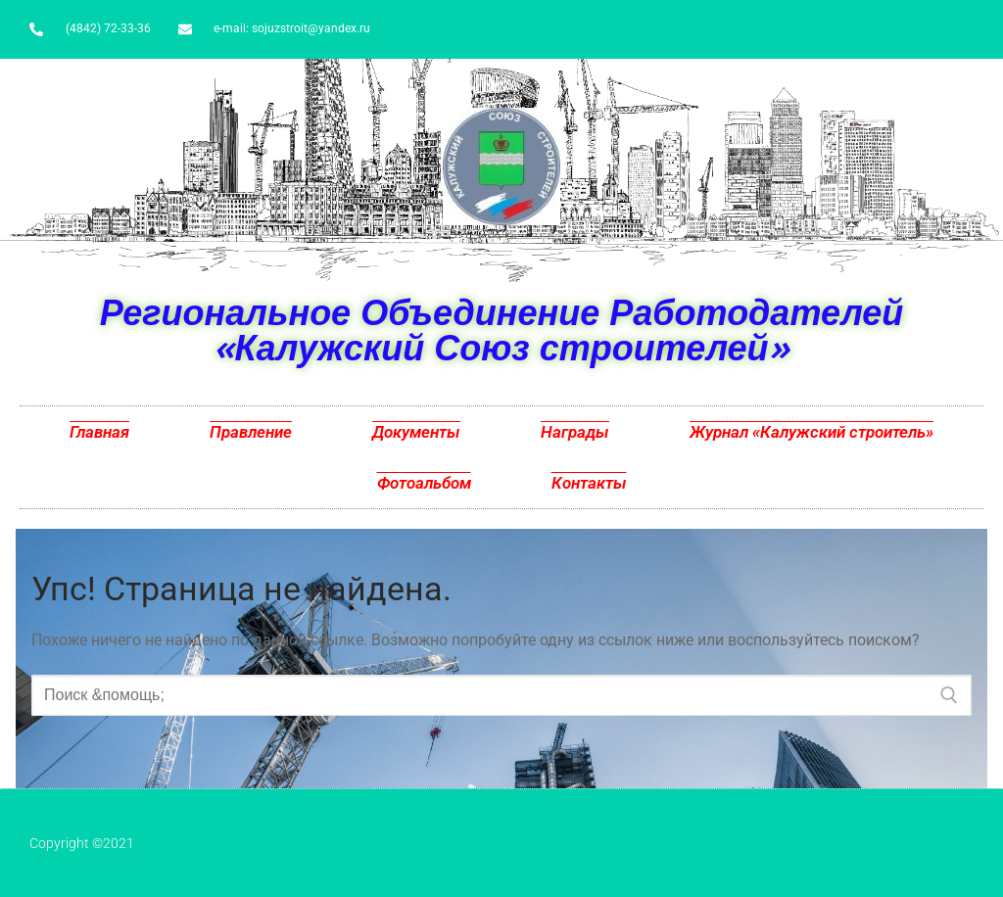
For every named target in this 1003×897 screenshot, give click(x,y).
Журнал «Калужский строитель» (811, 432)
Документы (416, 432)
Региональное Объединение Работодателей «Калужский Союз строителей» (502, 329)
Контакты (589, 483)
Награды (575, 432)
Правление (251, 432)
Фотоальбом (424, 483)
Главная (99, 432)
